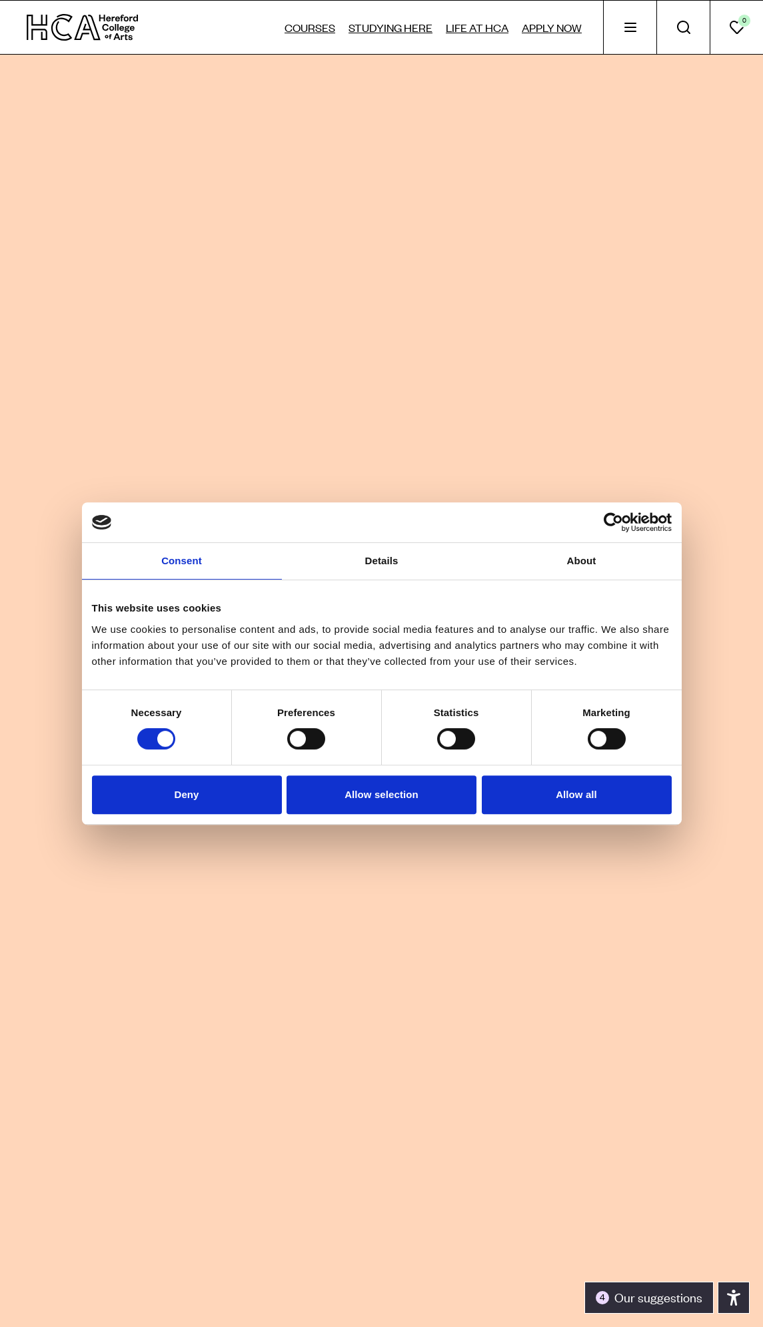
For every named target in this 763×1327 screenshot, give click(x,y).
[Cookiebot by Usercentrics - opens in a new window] (613, 522)
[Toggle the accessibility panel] (649, 1298)
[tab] (629, 27)
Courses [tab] (310, 27)
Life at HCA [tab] (477, 27)
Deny (186, 794)
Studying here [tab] (390, 27)
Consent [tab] (181, 560)
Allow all (576, 794)
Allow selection (381, 794)
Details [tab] (381, 560)
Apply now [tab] (552, 27)
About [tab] (581, 560)
